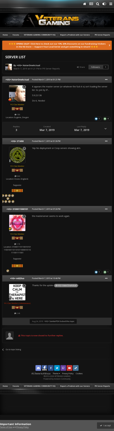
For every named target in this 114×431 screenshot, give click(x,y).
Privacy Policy (67, 373)
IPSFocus (46, 373)
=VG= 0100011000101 (17, 209)
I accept (105, 425)
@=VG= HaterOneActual (66, 285)
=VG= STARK (17, 141)
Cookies (79, 373)
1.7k (17, 244)
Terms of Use (6, 427)
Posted (46, 79)
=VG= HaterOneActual (28, 65)
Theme (56, 373)
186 (17, 114)
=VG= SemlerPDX (52, 321)
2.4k (17, 313)
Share (81, 67)
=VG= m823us (17, 278)
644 (17, 176)
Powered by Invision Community (57, 379)
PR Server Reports (51, 68)
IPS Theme (36, 373)
